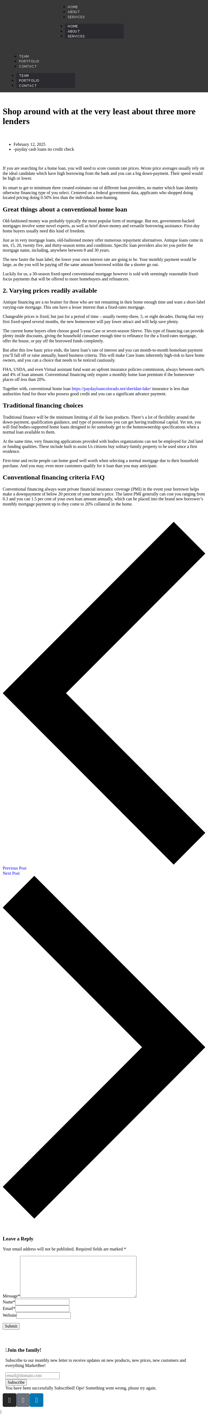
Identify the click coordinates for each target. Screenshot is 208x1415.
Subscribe (16, 1382)
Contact (28, 86)
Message (11, 1296)
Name (9, 1302)
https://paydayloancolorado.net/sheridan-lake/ (111, 388)
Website (10, 1315)
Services (76, 36)
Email (9, 1308)
